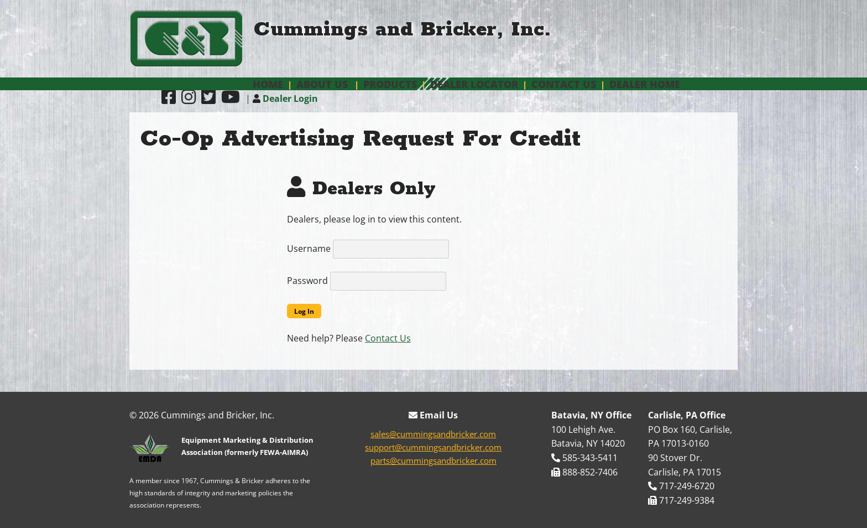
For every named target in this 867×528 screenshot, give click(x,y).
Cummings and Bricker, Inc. (402, 30)
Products (390, 84)
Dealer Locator (474, 84)
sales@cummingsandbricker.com (433, 433)
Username (309, 248)
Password (307, 281)
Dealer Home (644, 84)
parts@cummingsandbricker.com (433, 460)
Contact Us (563, 84)
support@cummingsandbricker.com (433, 447)
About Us (322, 84)
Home (268, 84)
